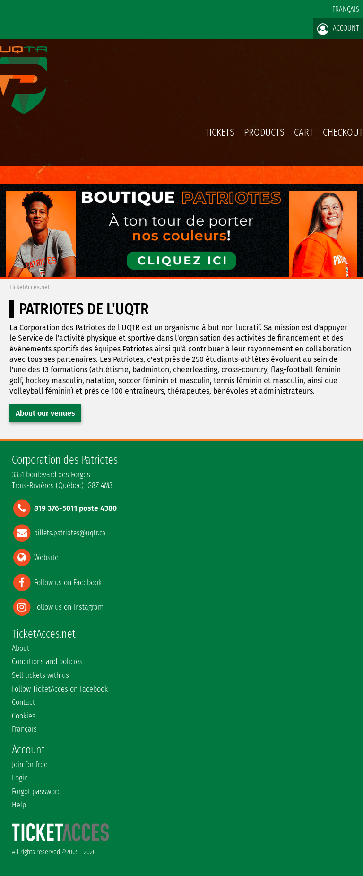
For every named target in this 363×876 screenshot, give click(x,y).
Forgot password (36, 791)
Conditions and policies (47, 661)
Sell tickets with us (40, 675)
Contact (23, 702)
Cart (303, 137)
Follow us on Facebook (68, 582)
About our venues (45, 413)
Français (345, 9)
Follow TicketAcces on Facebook (60, 688)
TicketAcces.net (29, 287)
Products (264, 132)
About (20, 648)
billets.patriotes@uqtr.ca (69, 532)
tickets (219, 132)
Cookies (23, 715)
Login (20, 777)
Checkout (343, 132)
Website (46, 557)
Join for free (30, 764)
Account (338, 29)
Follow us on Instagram (69, 606)
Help (19, 804)
